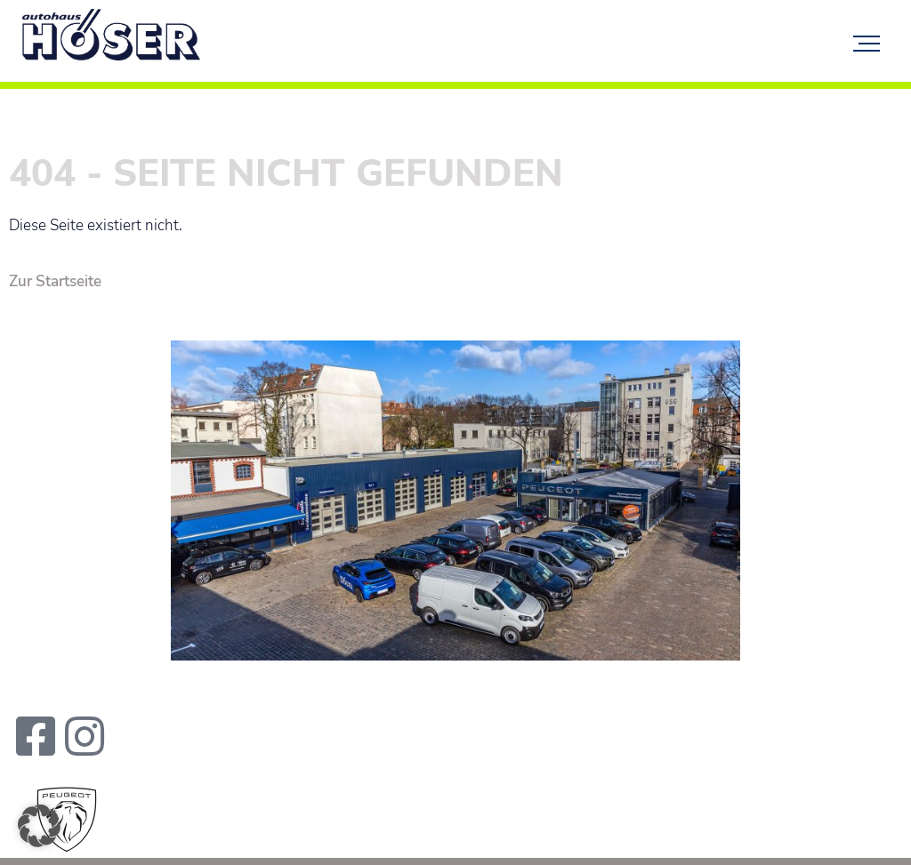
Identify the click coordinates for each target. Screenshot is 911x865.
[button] (39, 826)
